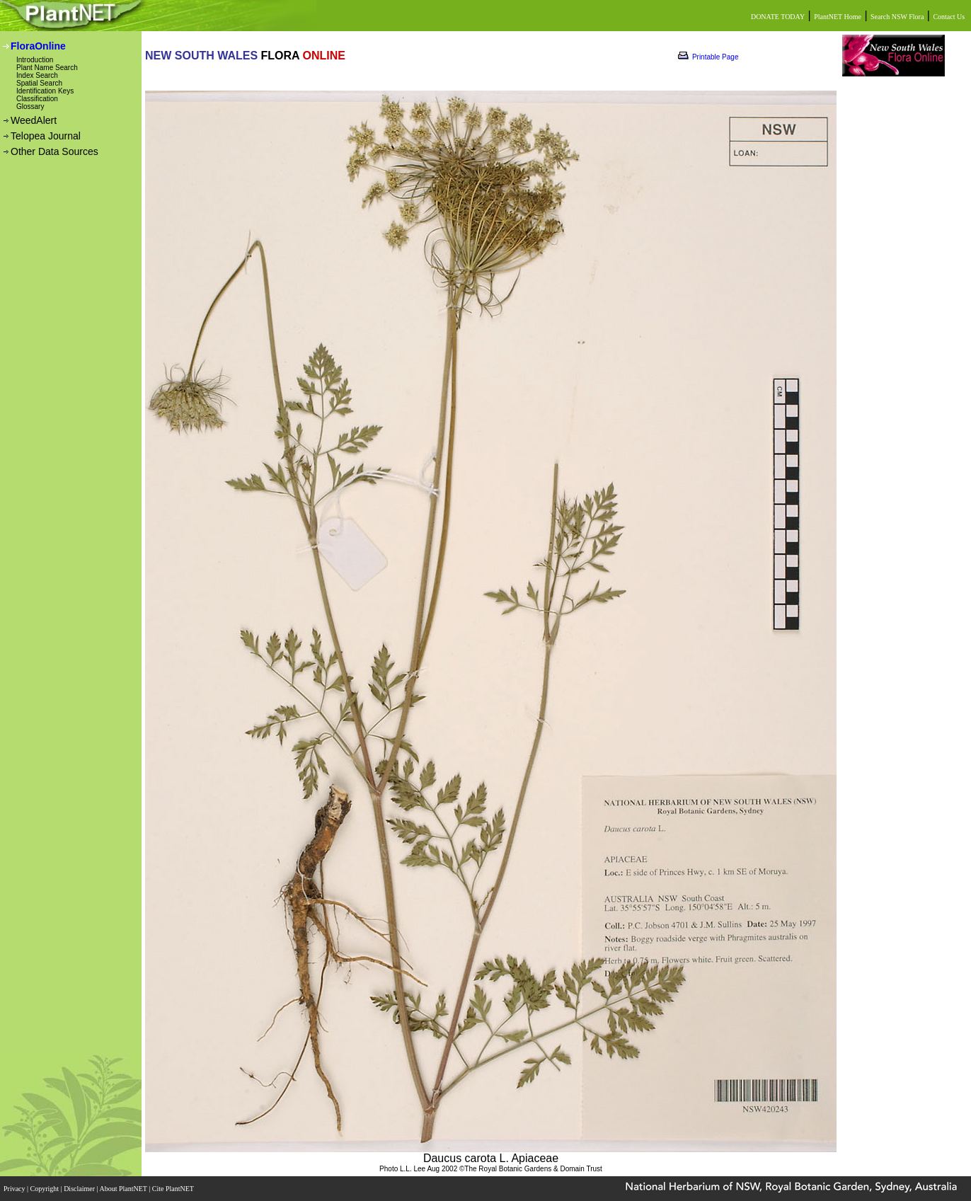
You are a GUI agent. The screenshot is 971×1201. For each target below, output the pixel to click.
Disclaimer (80, 1189)
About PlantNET (124, 1189)
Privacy (15, 1189)
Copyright (45, 1189)
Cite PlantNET (173, 1189)
